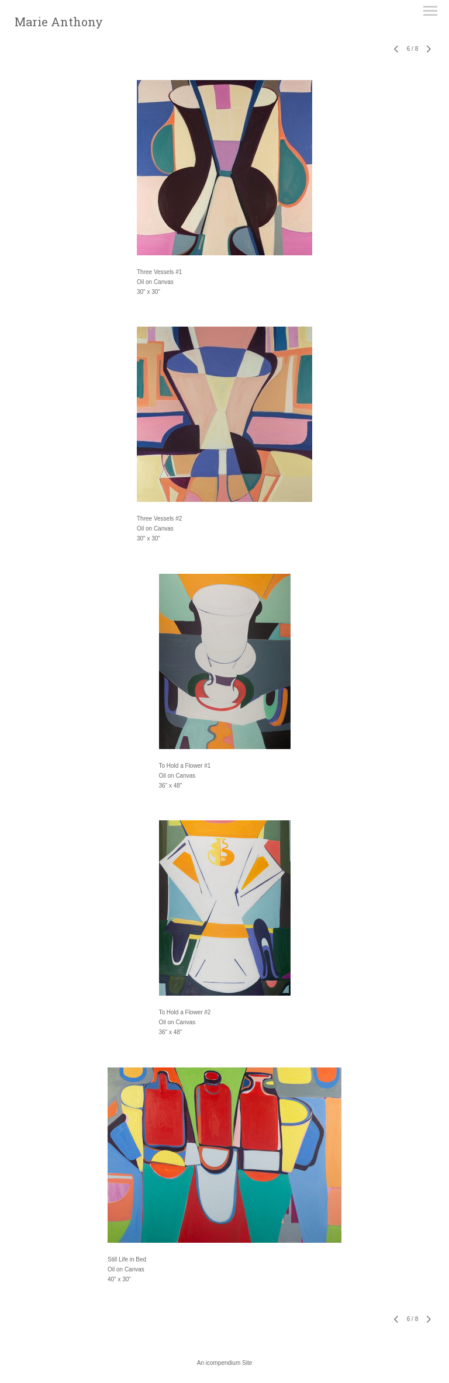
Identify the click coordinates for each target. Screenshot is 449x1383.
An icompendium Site (225, 1363)
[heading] (59, 24)
